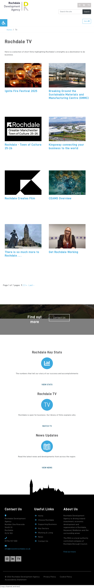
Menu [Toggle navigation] (86, 21)
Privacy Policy (50, 577)
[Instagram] (79, 5)
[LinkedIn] (84, 5)
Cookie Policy (66, 577)
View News (47, 468)
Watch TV (47, 426)
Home (9, 30)
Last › (31, 285)
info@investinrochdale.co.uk (17, 549)
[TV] (88, 5)
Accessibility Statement (16, 580)
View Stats (47, 385)
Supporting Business (47, 524)
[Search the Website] (70, 11)
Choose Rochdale (46, 520)
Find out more (70, 552)
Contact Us (59, 317)
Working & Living (45, 533)
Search (87, 12)
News (40, 537)
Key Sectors (43, 528)
